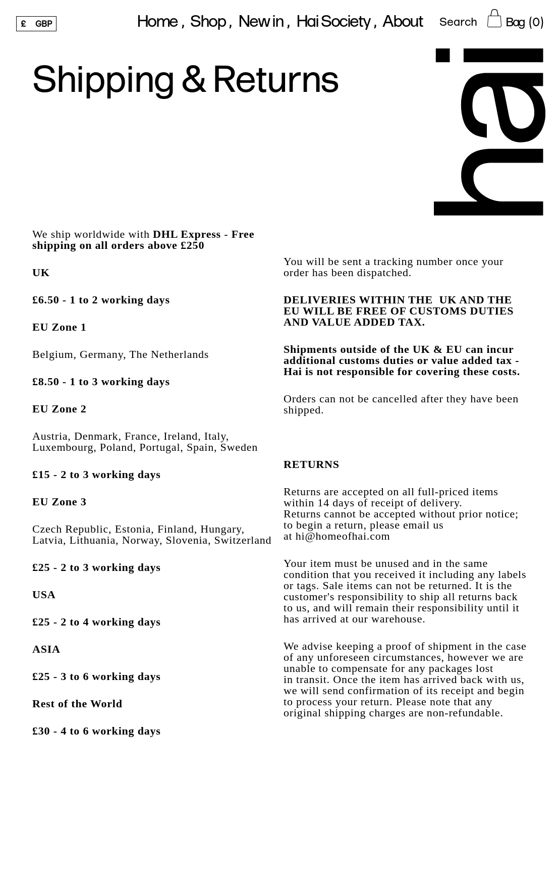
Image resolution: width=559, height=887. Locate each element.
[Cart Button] (515, 18)
